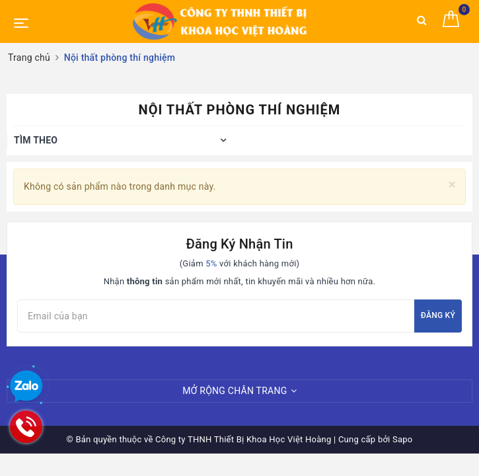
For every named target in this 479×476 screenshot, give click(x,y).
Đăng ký (438, 315)
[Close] (452, 185)
